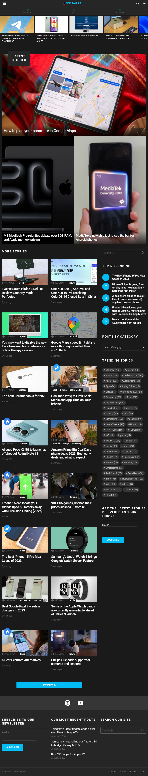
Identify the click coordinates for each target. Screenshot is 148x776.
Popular (27, 11)
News (72, 283)
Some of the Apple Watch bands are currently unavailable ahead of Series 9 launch (73, 610)
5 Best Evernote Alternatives (21, 660)
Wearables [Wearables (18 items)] (113, 489)
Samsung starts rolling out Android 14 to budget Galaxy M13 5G (51, 38)
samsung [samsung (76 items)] (131, 462)
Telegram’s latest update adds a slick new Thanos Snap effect (15, 38)
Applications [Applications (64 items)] (131, 381)
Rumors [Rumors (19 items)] (112, 462)
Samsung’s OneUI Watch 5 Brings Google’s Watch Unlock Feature (74, 559)
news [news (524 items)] (128, 446)
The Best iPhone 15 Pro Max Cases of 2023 (21, 559)
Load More (49, 684)
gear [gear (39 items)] (128, 413)
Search (142, 254)
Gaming (73, 497)
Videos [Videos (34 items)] (127, 484)
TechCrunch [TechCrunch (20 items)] (114, 473)
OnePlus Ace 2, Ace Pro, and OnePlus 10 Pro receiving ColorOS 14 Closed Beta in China (73, 293)
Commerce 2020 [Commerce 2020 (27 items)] (131, 392)
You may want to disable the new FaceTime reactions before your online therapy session (24, 346)
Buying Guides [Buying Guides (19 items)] (130, 386)
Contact (112, 771)
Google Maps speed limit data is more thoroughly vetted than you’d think (73, 346)
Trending (119, 11)
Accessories (25, 600)
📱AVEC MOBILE (71, 3)
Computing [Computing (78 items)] (113, 397)
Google (66, 443)
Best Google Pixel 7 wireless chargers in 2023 (21, 608)
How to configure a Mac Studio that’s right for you (126, 321)
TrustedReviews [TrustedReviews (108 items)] (132, 479)
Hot (74, 11)
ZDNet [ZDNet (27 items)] (111, 495)
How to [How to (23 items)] (136, 424)
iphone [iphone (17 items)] (125, 435)
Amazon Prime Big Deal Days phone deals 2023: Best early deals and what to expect (71, 453)
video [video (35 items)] (110, 484)
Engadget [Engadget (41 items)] (112, 408)
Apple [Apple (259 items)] (111, 381)
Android (73, 336)
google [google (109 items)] (135, 419)
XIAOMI (23, 443)
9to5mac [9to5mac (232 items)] (113, 370)
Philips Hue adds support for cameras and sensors (70, 662)
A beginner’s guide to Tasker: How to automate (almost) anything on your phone (128, 299)
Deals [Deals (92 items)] (132, 397)
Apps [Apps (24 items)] (110, 386)
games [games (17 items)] (131, 408)
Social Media (75, 390)
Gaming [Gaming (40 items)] (112, 413)
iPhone (63, 390)
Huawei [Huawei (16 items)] (135, 430)
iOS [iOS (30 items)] (110, 435)
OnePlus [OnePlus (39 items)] (112, 451)
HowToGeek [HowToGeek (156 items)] (114, 430)
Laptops (22, 390)
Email (105, 525)
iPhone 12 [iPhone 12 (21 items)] (113, 440)
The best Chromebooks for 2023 (24, 396)
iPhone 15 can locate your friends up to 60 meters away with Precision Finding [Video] (22, 507)
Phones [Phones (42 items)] (112, 457)
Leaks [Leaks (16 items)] (131, 440)
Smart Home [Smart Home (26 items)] (114, 468)
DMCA (143, 771)
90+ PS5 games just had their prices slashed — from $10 (71, 505)
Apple (22, 336)
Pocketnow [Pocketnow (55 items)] (131, 457)
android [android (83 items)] (112, 375)
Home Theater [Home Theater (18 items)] (115, 424)
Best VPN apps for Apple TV (84, 35)
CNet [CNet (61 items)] (110, 392)
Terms (123, 771)
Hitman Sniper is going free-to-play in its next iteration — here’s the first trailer (128, 287)
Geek (21, 283)
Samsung (76, 443)
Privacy (132, 771)
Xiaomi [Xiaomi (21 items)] (132, 489)
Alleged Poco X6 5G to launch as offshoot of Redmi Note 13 (24, 451)
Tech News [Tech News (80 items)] (135, 473)
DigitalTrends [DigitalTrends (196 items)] (115, 402)
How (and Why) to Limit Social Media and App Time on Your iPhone (71, 400)
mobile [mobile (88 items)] (111, 446)
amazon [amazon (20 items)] (132, 370)
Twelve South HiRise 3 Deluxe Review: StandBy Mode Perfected (22, 293)
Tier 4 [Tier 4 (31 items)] (111, 479)
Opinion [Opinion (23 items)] (130, 451)
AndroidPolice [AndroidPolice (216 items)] (133, 375)
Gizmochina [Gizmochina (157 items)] (114, 419)
